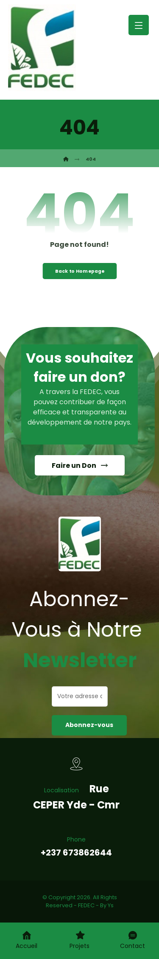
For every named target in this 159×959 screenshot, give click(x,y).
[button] (138, 25)
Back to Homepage (79, 271)
